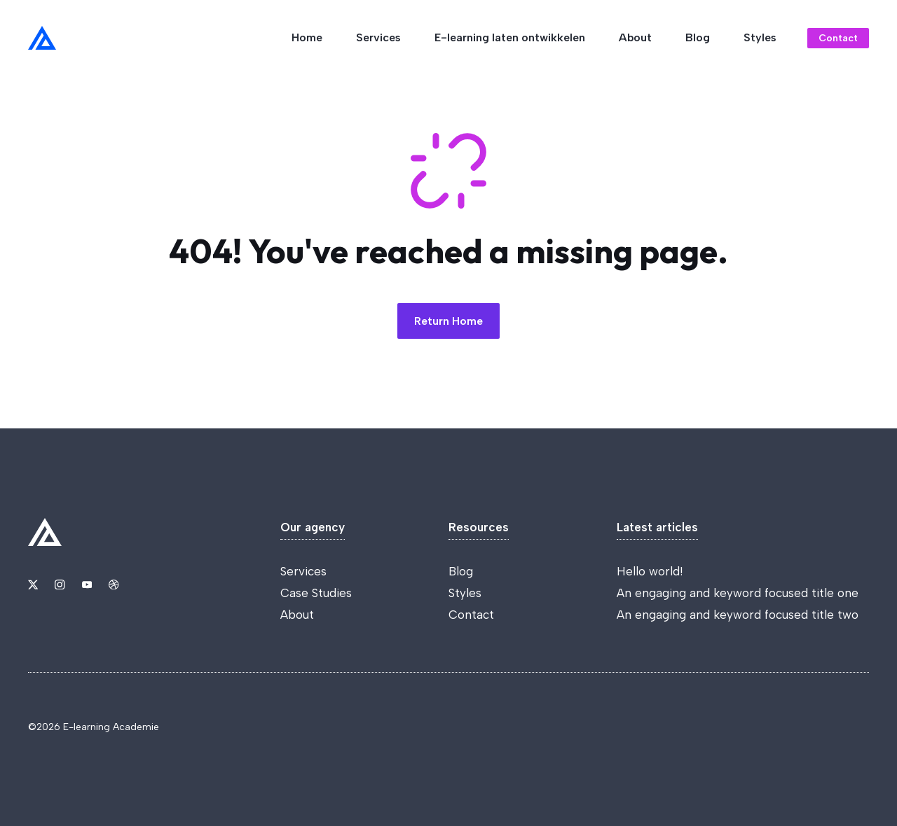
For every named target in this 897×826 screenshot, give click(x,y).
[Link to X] (33, 584)
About (635, 37)
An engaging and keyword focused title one (737, 593)
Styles (760, 37)
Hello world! (650, 571)
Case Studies (316, 593)
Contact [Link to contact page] (838, 38)
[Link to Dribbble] (113, 584)
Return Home (448, 321)
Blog (697, 37)
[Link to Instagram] (59, 584)
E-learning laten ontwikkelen (509, 37)
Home (307, 37)
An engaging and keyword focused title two (737, 615)
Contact (471, 615)
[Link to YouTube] (87, 584)
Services (378, 37)
